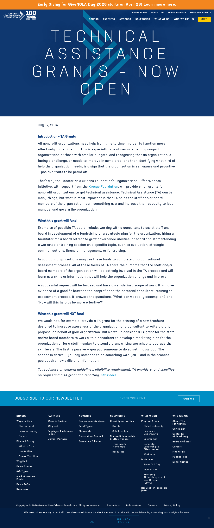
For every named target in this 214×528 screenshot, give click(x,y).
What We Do (162, 19)
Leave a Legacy (28, 431)
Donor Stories (24, 467)
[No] (209, 518)
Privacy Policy (172, 506)
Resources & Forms (90, 441)
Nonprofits (142, 19)
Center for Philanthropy (180, 435)
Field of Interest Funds (25, 478)
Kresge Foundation (103, 186)
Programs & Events (200, 12)
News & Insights (177, 12)
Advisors (125, 19)
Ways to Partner (57, 421)
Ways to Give (24, 421)
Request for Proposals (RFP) (154, 489)
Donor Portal (139, 12)
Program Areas (150, 421)
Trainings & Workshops (119, 445)
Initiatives (147, 460)
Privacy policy (124, 520)
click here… (110, 375)
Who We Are (181, 19)
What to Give (26, 446)
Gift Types (22, 472)
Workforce (149, 454)
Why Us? (21, 461)
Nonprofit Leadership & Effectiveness (122, 437)
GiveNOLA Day (152, 465)
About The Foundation (179, 422)
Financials (85, 431)
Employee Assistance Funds (60, 432)
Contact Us (157, 12)
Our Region (179, 429)
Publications (180, 457)
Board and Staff (182, 442)
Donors (93, 19)
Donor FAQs (23, 484)
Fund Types (86, 426)
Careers (177, 447)
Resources (22, 489)
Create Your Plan (29, 456)
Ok (92, 521)
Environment (151, 439)
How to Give (26, 451)
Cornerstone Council (91, 436)
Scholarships (120, 431)
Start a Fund (26, 426)
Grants (116, 426)
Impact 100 (150, 470)
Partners (109, 19)
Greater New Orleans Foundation (19, 11)
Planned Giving (25, 441)
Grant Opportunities (122, 421)
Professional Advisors (92, 421)
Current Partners (58, 439)
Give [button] (204, 19)
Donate (23, 436)
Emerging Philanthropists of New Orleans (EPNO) (154, 479)
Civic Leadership (154, 426)
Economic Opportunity (151, 432)
